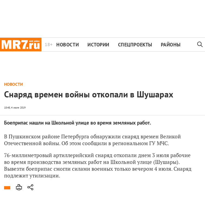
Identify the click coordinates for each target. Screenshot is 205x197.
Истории (98, 45)
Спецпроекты (135, 45)
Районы (171, 45)
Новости (67, 45)
